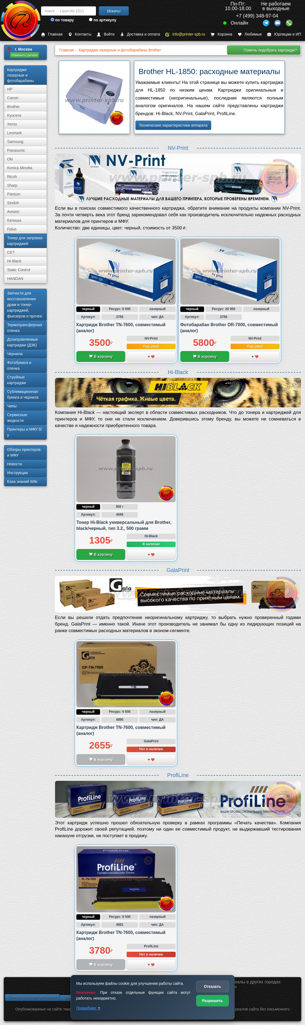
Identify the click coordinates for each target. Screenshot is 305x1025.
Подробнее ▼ (88, 1008)
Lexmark (14, 133)
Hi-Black (14, 261)
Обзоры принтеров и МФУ (23, 452)
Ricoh (12, 176)
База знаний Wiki (22, 481)
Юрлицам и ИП (284, 34)
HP (9, 89)
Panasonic (16, 150)
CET (11, 252)
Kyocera (14, 115)
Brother (13, 106)
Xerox (12, 124)
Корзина (221, 34)
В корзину (101, 356)
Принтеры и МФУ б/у (24, 432)
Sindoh (13, 203)
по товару (62, 20)
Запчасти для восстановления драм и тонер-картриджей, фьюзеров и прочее (24, 304)
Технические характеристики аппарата (173, 125)
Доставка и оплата (140, 34)
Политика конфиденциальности (32, 997)
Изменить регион (24, 55)
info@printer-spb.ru (185, 34)
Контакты (79, 34)
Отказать (212, 986)
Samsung (15, 141)
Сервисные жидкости (17, 418)
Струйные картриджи (16, 380)
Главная (51, 34)
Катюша (14, 220)
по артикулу (103, 20)
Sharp (12, 185)
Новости (14, 464)
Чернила (14, 354)
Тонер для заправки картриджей (24, 241)
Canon (12, 98)
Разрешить (212, 1000)
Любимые (250, 34)
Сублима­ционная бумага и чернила (23, 394)
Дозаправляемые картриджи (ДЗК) (22, 342)
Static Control (18, 270)
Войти (105, 34)
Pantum (13, 194)
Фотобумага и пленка (19, 365)
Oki (10, 159)
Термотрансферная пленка (24, 328)
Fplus (11, 229)
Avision (13, 211)
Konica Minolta (19, 168)
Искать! (114, 11)
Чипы (12, 406)
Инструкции (17, 473)
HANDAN (15, 278)
